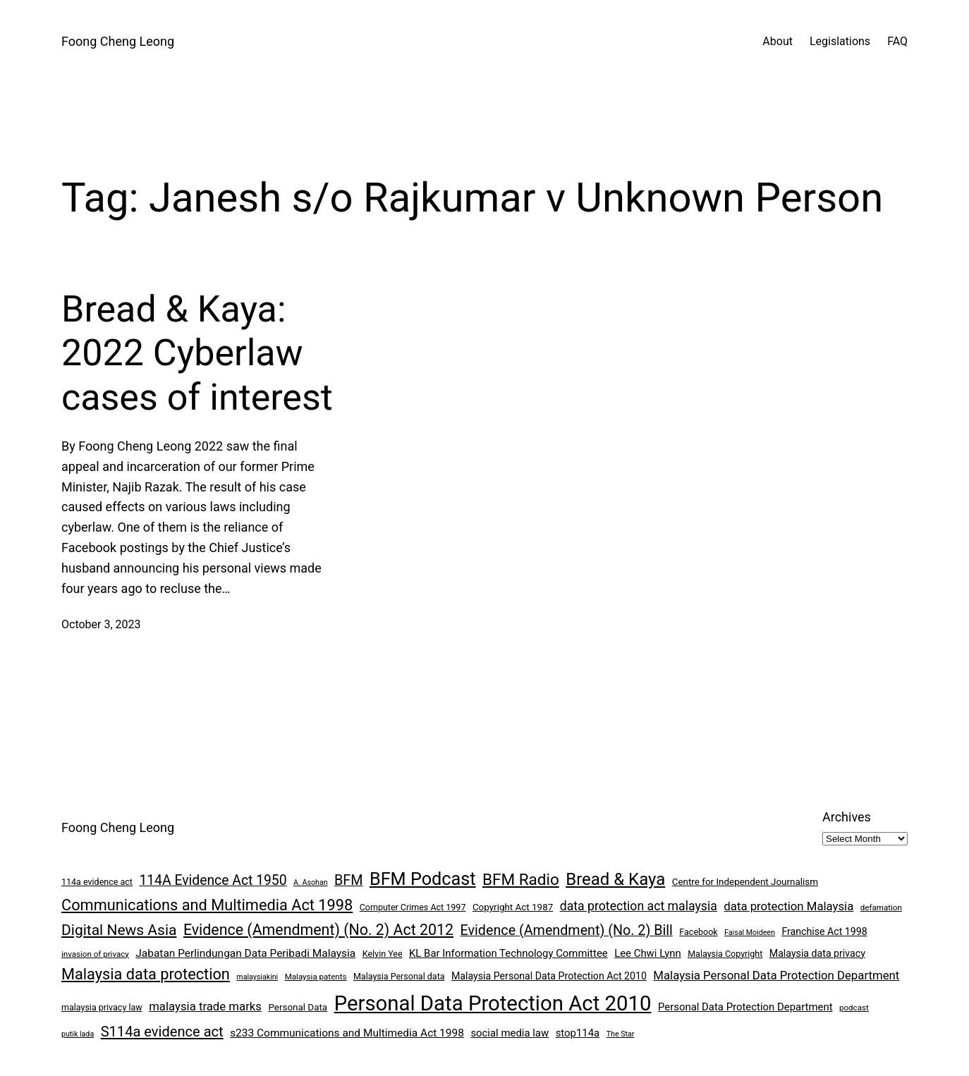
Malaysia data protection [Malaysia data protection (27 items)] (145, 974)
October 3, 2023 (101, 624)
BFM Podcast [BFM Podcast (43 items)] (423, 879)
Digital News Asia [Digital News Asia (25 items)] (118, 930)
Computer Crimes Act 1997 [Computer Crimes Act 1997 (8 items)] (413, 907)
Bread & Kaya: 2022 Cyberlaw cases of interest (197, 353)
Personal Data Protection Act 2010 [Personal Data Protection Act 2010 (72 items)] (493, 1003)
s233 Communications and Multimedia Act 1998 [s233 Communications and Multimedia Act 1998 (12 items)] (347, 1033)
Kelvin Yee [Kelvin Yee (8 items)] (382, 953)
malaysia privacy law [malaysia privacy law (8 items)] (101, 1007)
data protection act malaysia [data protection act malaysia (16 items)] (638, 906)
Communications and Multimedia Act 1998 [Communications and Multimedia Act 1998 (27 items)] (207, 905)
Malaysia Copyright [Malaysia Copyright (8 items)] (725, 953)
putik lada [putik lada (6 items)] (77, 1034)
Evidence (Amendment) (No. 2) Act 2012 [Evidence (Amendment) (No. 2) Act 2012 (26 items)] (318, 930)
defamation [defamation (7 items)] (881, 907)
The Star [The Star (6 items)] (621, 1034)
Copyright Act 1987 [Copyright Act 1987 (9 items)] (513, 907)
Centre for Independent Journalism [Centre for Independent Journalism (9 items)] (745, 881)
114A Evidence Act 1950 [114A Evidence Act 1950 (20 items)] (212, 880)
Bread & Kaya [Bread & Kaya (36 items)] (615, 879)
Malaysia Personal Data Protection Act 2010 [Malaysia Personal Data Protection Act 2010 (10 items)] (549, 976)
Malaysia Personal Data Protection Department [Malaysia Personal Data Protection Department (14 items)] (776, 975)
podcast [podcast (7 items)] (854, 1008)
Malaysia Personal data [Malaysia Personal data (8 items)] (399, 976)
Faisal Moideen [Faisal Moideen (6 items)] (749, 932)
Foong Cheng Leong (117, 41)
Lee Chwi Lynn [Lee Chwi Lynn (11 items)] (647, 953)
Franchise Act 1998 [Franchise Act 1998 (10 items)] (824, 931)
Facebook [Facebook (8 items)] (698, 932)
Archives (846, 816)
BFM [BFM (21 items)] (348, 880)
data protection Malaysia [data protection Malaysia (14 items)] (788, 906)
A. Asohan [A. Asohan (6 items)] (310, 882)
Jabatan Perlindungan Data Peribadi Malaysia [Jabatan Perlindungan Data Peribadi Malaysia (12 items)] (245, 953)
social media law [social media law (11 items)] (509, 1033)
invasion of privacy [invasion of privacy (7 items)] (95, 954)
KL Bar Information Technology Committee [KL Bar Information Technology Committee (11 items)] (508, 953)
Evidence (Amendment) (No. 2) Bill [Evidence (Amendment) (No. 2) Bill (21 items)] (567, 930)
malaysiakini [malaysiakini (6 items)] (257, 977)
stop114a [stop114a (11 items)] (578, 1033)
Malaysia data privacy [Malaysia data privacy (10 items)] (817, 953)
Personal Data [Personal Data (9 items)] (297, 1007)
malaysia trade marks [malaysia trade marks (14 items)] (205, 1006)
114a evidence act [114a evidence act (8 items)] (97, 881)
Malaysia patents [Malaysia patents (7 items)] (316, 977)
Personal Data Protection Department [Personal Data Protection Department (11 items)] (745, 1007)
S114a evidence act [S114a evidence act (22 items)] (162, 1031)
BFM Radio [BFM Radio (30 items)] (520, 879)
